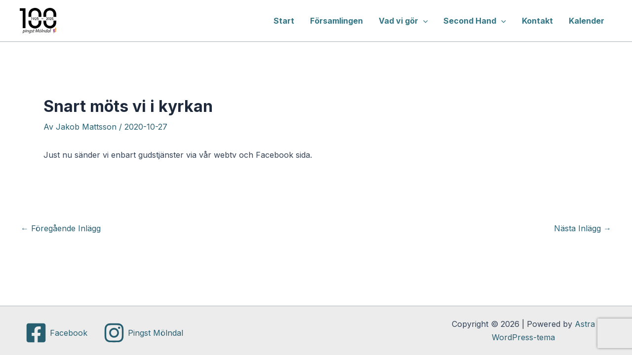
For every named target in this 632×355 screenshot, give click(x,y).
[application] (423, 20)
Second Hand (474, 20)
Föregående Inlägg (61, 228)
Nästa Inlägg (582, 228)
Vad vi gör (403, 20)
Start (284, 21)
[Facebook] (56, 333)
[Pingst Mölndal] (143, 333)
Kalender (586, 21)
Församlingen (336, 21)
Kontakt (537, 21)
